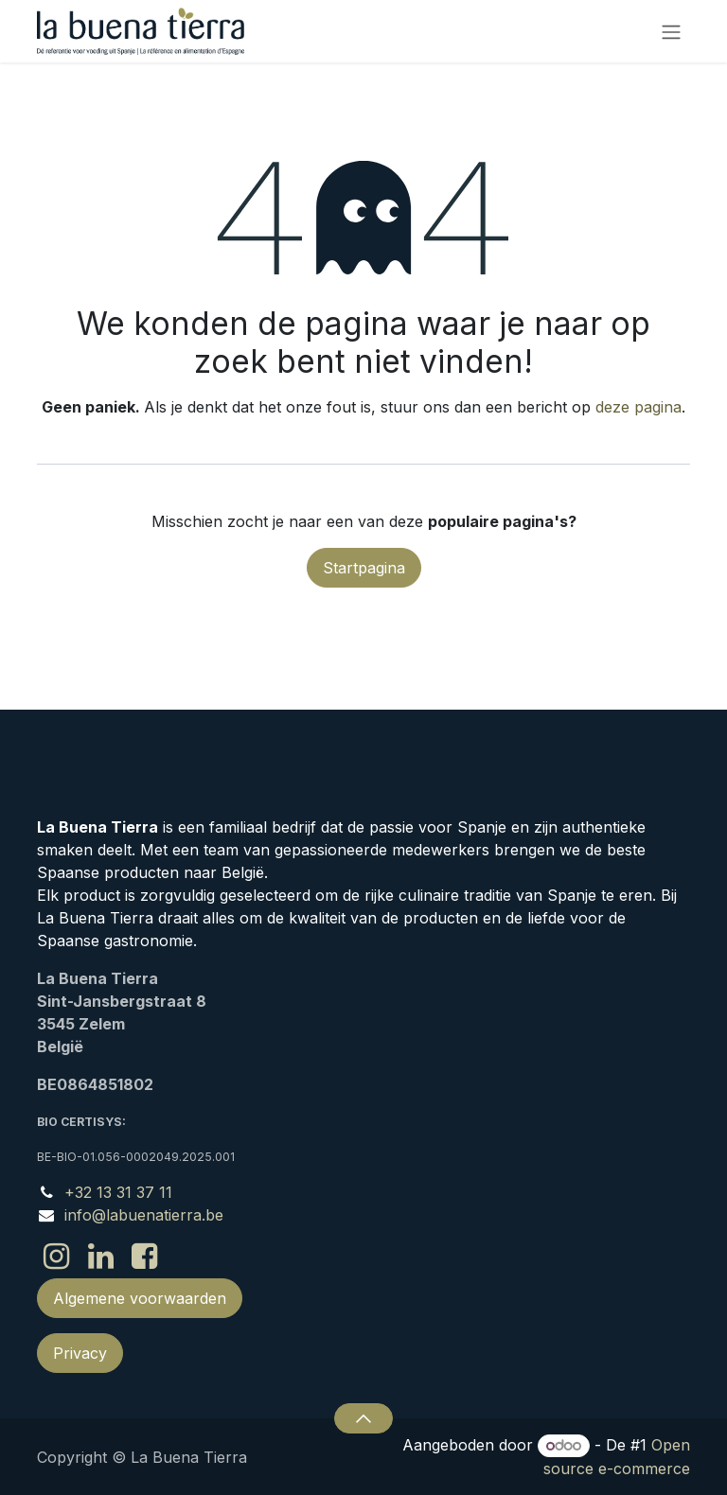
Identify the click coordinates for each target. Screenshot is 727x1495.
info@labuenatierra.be (143, 1214)
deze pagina (638, 406)
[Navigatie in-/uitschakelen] (671, 31)
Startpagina (364, 567)
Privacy (80, 1353)
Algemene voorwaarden (139, 1298)
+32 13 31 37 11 (118, 1192)
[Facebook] (144, 1256)
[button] (363, 1418)
